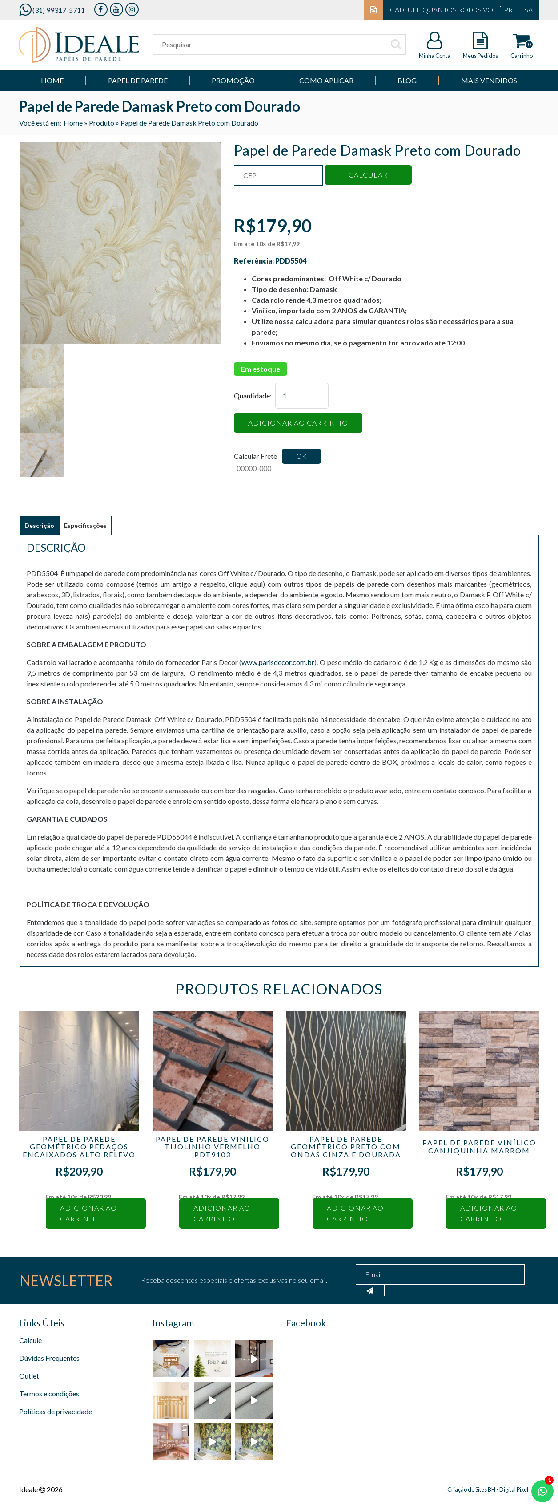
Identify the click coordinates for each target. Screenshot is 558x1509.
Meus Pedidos (480, 55)
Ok (301, 456)
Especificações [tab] (85, 525)
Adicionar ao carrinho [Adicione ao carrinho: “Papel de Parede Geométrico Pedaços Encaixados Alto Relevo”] (88, 1213)
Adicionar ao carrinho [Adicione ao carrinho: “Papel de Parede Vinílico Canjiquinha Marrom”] (488, 1213)
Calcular (368, 174)
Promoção (233, 80)
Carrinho (521, 55)
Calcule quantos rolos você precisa (448, 10)
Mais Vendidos (489, 80)
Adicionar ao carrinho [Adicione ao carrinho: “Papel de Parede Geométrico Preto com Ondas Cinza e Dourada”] (355, 1213)
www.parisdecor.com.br (277, 662)
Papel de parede (138, 80)
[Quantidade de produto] (302, 396)
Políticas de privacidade (55, 1411)
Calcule (30, 1340)
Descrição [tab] (39, 525)
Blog (407, 80)
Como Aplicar (326, 80)
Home (52, 80)
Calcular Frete (256, 463)
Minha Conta (434, 55)
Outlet (29, 1375)
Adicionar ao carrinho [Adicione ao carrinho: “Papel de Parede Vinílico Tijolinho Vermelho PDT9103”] (221, 1213)
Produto (101, 122)
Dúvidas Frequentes (49, 1358)
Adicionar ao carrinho (298, 422)
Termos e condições (49, 1393)
